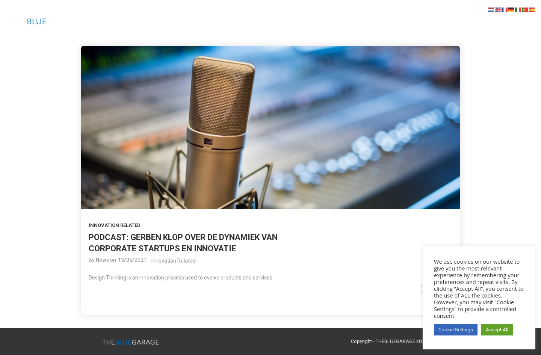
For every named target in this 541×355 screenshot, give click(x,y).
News (102, 260)
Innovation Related (115, 225)
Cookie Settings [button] (455, 329)
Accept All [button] (497, 329)
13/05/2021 (132, 260)
